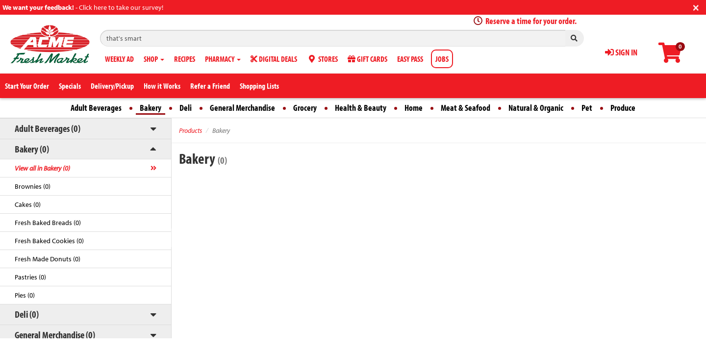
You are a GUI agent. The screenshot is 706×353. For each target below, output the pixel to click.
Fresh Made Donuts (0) (47, 258)
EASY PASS (410, 59)
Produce (622, 107)
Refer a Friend (210, 86)
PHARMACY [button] (223, 59)
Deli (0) (27, 314)
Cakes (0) (28, 204)
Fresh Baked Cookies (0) (49, 240)
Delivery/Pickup (112, 86)
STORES (322, 59)
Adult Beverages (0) (47, 128)
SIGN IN (621, 52)
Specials (70, 86)
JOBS (442, 59)
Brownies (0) (32, 186)
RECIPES (184, 59)
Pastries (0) (30, 277)
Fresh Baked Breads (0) (48, 222)
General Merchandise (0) (55, 334)
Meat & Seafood (465, 107)
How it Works (162, 86)
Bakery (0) (32, 149)
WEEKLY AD (119, 59)
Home (413, 107)
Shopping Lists (259, 86)
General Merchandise (242, 107)
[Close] (696, 6)
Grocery (305, 107)
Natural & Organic (535, 107)
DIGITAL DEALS (274, 59)
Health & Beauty (360, 107)
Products (190, 130)
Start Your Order (27, 86)
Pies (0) (25, 295)
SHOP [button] (154, 59)
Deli (185, 107)
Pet (586, 107)
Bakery (150, 107)
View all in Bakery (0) (42, 168)
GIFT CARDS (367, 59)
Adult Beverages (96, 107)
